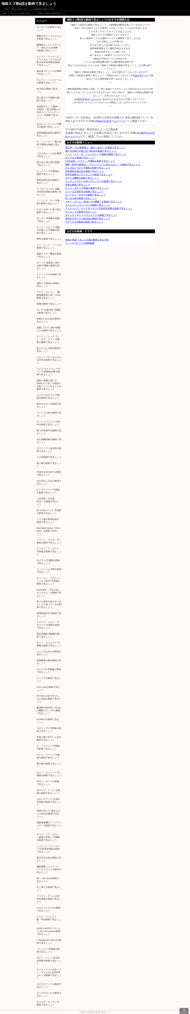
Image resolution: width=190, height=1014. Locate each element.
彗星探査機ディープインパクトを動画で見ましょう (49, 825)
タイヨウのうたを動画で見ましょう (49, 994)
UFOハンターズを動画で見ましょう (48, 782)
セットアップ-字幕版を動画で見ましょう (48, 172)
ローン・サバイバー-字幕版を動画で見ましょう (49, 774)
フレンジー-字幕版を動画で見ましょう (48, 950)
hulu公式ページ (141, 75)
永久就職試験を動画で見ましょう (49, 440)
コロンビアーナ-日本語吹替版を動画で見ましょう (49, 802)
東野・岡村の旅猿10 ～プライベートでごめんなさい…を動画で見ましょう (102, 164)
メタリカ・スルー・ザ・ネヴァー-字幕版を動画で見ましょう (49, 625)
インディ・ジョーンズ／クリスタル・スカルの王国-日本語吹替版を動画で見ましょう (49, 60)
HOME (4, 13)
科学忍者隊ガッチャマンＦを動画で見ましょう (88, 174)
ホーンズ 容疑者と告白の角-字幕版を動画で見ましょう (48, 265)
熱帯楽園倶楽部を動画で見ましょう (49, 134)
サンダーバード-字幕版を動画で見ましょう (48, 491)
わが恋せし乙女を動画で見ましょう (49, 482)
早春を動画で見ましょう (77, 184)
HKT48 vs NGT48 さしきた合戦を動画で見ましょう (49, 699)
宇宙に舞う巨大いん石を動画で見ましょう (49, 738)
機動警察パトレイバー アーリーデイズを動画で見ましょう (49, 869)
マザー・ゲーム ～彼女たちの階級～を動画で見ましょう (93, 201)
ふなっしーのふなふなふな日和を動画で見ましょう (49, 360)
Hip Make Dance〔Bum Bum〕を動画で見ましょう (48, 531)
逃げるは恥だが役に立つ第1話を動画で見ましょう (90, 151)
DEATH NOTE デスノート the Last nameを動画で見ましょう (49, 931)
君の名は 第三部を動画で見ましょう (48, 163)
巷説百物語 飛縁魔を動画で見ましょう (48, 635)
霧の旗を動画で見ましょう (49, 765)
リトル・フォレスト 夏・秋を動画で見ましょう (49, 919)
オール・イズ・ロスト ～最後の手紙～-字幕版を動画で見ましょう (48, 837)
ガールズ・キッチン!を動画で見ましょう (48, 1003)
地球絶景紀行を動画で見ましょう (49, 614)
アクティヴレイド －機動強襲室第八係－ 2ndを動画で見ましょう (49, 295)
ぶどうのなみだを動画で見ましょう (49, 653)
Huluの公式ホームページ (110, 121)
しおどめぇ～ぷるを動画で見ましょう (49, 154)
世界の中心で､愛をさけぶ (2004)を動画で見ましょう (48, 813)
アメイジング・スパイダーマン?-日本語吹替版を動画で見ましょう (98, 208)
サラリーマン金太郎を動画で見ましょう (49, 449)
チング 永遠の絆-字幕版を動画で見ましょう (48, 311)
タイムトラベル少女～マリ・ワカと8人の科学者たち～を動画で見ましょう (49, 973)
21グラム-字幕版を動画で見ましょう (48, 561)
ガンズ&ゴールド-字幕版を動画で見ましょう (87, 167)
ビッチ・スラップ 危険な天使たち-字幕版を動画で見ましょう (48, 230)
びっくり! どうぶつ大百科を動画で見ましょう (48, 423)
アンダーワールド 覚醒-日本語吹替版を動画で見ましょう (49, 192)
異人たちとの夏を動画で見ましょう (49, 349)
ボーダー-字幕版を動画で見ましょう (48, 219)
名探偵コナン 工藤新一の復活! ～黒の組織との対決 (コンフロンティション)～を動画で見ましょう (48, 112)
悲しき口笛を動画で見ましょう (81, 198)
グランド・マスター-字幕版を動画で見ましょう (49, 541)
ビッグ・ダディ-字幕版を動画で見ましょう (87, 188)
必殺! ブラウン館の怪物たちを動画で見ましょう (49, 329)
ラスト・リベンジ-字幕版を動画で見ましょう (48, 756)
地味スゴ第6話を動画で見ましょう (52, 13)
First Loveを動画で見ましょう (48, 688)
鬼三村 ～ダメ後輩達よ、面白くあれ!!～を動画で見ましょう (95, 147)
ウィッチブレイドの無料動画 (79, 243)
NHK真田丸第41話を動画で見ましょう (84, 171)
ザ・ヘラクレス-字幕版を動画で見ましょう (48, 747)
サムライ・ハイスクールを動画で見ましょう (49, 81)
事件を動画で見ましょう (49, 239)
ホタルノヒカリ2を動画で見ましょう (48, 909)
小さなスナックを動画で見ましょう (49, 985)
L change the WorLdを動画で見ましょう (49, 941)
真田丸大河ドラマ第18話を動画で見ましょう (88, 218)
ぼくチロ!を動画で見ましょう (80, 157)
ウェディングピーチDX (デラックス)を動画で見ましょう (93, 181)
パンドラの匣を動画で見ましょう (49, 414)
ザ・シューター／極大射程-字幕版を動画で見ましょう (49, 144)
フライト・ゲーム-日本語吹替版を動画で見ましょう (49, 899)
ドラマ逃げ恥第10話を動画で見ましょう (48, 520)
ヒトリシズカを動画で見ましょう (49, 275)
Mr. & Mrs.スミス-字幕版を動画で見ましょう (49, 511)
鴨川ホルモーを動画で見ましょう (49, 405)
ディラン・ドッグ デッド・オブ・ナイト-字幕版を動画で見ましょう (48, 339)
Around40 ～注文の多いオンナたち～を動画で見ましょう (49, 592)
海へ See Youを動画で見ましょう (48, 879)
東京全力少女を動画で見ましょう (49, 859)
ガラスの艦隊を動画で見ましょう (82, 178)
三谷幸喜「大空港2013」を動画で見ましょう (48, 501)
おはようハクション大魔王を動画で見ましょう (49, 125)
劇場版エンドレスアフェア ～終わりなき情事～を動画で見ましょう (49, 47)
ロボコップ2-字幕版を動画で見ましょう (49, 729)
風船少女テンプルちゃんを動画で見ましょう (49, 37)
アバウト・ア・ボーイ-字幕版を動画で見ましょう (49, 551)
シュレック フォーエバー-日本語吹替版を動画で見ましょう (48, 849)
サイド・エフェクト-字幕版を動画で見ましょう (49, 644)
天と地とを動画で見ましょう (49, 888)
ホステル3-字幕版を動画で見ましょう (49, 670)
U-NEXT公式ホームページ (87, 99)
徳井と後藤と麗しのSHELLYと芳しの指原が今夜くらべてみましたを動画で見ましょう (49, 384)
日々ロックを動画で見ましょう (22, 13)
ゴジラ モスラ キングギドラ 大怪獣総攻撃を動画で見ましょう (48, 371)
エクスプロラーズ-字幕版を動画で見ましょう (48, 396)
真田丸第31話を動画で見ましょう (48, 181)
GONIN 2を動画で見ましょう (48, 720)
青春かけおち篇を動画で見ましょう (49, 320)
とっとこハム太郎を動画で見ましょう (49, 570)
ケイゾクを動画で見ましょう (49, 679)
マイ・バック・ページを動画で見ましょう (49, 246)
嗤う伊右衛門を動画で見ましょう (49, 432)
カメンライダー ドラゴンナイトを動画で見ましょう (91, 215)
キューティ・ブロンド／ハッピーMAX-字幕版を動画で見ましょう (49, 581)
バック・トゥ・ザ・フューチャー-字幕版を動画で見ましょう (96, 154)
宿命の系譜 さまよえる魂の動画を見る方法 (87, 239)
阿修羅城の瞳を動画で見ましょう (49, 661)
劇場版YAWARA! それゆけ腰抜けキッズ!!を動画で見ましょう (49, 710)
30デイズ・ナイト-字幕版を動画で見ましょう (48, 791)
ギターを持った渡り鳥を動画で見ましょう (49, 211)
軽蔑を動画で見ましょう (49, 303)
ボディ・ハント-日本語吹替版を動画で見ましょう (49, 960)
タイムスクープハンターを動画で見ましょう (87, 205)
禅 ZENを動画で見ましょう (48, 90)
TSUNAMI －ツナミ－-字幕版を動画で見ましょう (90, 161)
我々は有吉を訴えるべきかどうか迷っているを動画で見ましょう (49, 604)
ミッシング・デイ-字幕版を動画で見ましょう (48, 202)
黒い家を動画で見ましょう (49, 464)
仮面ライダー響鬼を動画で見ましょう (49, 255)
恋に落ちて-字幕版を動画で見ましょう (48, 99)
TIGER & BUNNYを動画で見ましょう (49, 473)
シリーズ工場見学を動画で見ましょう (84, 191)
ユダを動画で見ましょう (49, 457)
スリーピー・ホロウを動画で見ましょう (85, 195)
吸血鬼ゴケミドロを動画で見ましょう (49, 72)
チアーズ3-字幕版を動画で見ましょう (84, 222)
